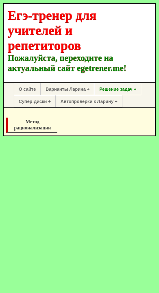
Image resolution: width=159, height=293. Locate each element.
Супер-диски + (35, 101)
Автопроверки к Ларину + (89, 101)
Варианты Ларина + (67, 89)
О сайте (27, 89)
